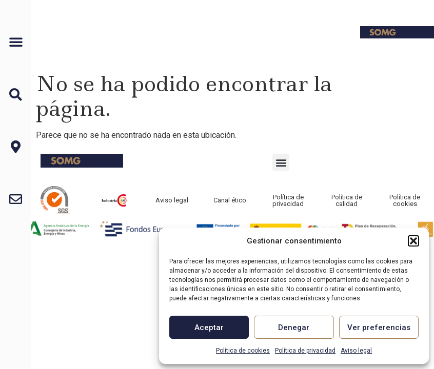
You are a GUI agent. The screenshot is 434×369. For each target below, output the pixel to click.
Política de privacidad (305, 350)
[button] (413, 241)
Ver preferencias (378, 327)
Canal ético (229, 200)
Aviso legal (356, 350)
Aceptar (209, 327)
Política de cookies (243, 350)
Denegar (293, 327)
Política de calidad (346, 200)
